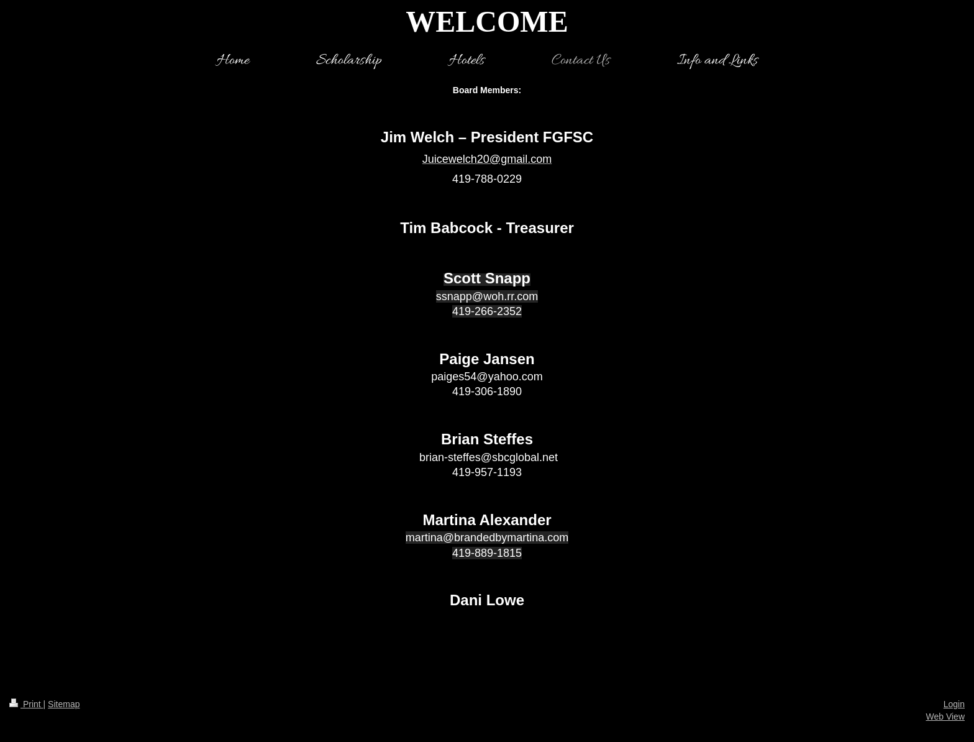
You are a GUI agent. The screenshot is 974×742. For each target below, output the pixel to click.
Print (26, 704)
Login (954, 704)
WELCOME (487, 21)
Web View (945, 716)
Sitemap (64, 704)
